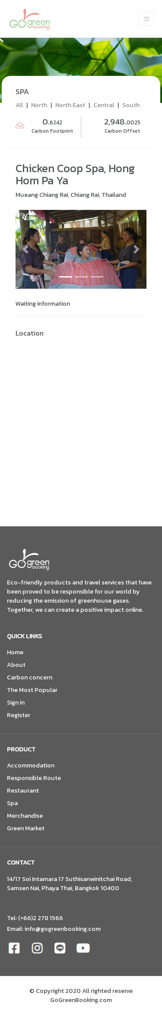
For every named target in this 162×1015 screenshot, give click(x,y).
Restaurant (23, 790)
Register (18, 715)
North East (70, 105)
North (39, 105)
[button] (25, 249)
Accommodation (30, 765)
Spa (12, 803)
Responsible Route (34, 778)
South (131, 105)
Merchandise (25, 815)
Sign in (16, 702)
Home (15, 652)
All (19, 105)
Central (103, 105)
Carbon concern (29, 677)
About (16, 664)
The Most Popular (32, 690)
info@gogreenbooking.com (63, 928)
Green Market (25, 828)
